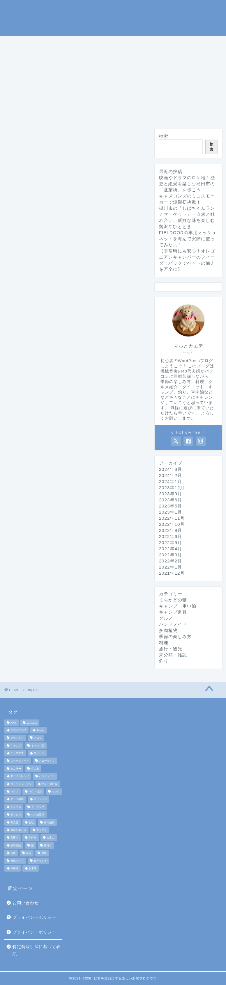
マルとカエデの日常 (113, 18)
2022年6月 (170, 536)
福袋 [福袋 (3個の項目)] (28, 853)
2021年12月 (172, 573)
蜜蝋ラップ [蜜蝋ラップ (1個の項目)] (17, 860)
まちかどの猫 (176, 57)
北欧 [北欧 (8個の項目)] (31, 822)
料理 (69, 57)
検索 (163, 136)
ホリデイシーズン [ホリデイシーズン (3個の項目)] (20, 784)
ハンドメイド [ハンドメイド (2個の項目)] (47, 776)
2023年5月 (170, 505)
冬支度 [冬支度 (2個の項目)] (14, 822)
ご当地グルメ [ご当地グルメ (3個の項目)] (18, 730)
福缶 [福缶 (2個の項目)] (13, 853)
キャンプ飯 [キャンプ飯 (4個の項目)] (37, 745)
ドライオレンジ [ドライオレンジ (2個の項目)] (19, 776)
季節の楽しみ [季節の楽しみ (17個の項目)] (18, 830)
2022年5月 (170, 542)
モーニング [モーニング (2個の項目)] (37, 807)
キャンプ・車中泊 (80, 43)
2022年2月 (170, 560)
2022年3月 (170, 554)
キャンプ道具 (131, 43)
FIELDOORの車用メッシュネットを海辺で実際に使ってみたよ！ (188, 238)
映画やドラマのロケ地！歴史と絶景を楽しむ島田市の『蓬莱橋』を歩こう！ (187, 183)
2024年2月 (170, 475)
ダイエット (26, 70)
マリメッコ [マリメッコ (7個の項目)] (40, 799)
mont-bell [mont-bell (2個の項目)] (32, 723)
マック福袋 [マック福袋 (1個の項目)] (17, 799)
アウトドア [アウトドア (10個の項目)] (17, 738)
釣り (167, 43)
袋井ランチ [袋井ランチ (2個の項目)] (40, 860)
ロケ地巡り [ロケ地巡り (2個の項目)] (37, 814)
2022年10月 (172, 524)
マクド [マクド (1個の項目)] (14, 791)
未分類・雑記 (115, 70)
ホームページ (29, 43)
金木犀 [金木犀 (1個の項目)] (32, 868)
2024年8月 (170, 469)
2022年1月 (170, 566)
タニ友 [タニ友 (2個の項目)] (35, 768)
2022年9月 (170, 530)
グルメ (97, 57)
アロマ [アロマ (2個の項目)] (38, 738)
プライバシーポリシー (34, 917)
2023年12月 (172, 487)
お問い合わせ (26, 903)
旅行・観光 (133, 57)
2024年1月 (170, 481)
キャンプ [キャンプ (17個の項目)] (15, 745)
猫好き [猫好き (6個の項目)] (48, 845)
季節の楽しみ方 (31, 57)
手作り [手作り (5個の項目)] (32, 837)
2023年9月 (170, 493)
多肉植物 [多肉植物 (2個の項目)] (49, 822)
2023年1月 (170, 512)
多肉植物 (168, 630)
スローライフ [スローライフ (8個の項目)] (47, 761)
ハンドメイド (69, 70)
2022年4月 (170, 548)
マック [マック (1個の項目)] (56, 791)
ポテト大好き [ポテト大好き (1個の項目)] (49, 784)
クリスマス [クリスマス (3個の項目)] (17, 753)
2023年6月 (170, 499)
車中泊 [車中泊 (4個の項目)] (14, 868)
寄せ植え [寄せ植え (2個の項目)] (41, 830)
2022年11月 (172, 518)
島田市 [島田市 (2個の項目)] (14, 837)
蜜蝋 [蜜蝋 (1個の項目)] (44, 853)
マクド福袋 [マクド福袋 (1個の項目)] (35, 791)
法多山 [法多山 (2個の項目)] (50, 837)
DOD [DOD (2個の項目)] (13, 723)
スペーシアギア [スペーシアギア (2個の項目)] (19, 761)
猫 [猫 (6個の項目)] (32, 845)
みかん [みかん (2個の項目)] (40, 730)
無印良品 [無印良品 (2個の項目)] (15, 845)
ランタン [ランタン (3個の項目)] (15, 814)
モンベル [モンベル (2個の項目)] (15, 807)
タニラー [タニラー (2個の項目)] (15, 768)
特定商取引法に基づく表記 (37, 950)
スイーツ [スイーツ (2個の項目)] (39, 753)
